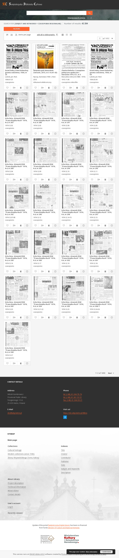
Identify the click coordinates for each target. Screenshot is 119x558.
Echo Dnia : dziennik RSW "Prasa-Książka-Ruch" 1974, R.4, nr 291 (73, 120)
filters (16, 29)
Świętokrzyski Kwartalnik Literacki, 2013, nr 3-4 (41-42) (45, 71)
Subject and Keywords (70, 469)
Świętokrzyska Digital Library (59, 525)
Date (63, 465)
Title (63, 450)
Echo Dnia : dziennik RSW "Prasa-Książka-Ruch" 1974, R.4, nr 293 (44, 166)
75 (16, 35)
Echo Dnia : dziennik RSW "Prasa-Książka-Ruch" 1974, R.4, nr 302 (73, 258)
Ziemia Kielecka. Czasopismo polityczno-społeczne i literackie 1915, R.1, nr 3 (73, 72)
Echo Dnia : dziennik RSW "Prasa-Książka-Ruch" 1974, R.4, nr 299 (16, 258)
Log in (10, 507)
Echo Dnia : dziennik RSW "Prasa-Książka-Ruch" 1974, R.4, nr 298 (73, 212)
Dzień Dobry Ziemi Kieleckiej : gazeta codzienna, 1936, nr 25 (17, 72)
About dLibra (13, 490)
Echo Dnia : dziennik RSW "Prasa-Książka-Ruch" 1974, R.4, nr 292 (16, 212)
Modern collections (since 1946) (21, 454)
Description (66, 472)
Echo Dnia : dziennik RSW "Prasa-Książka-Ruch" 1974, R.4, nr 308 (16, 350)
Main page (12, 440)
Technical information (17, 487)
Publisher (65, 461)
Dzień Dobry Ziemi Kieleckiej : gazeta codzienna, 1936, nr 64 (101, 72)
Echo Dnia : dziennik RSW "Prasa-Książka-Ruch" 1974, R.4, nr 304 (44, 304)
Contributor (66, 457)
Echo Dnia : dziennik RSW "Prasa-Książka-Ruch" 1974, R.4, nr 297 (101, 212)
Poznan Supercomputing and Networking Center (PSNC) (83, 554)
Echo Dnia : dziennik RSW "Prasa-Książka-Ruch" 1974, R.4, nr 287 (16, 120)
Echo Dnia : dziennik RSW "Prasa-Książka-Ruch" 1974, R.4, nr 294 (73, 166)
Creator (64, 454)
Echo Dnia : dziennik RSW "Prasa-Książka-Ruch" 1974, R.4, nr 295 (101, 166)
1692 (107, 38)
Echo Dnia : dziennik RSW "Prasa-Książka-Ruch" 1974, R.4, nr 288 (44, 120)
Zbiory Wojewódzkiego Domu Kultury (23, 457)
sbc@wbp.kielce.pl (14, 413)
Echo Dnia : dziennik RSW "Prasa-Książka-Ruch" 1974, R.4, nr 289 (16, 166)
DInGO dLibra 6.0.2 (37, 554)
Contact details (14, 494)
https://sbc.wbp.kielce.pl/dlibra (75, 413)
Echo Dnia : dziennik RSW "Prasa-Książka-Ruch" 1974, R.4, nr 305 (73, 304)
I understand (106, 552)
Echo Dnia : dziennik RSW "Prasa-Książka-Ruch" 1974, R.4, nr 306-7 (101, 304)
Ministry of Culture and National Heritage (64, 528)
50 (12, 35)
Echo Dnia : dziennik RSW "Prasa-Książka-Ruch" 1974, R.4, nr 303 (16, 304)
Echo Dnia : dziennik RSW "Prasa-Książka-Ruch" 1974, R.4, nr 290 (101, 120)
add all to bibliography (47, 34)
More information (91, 552)
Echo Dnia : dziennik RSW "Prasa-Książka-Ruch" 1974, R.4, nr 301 (101, 258)
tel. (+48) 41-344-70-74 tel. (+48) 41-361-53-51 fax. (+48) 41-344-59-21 (72, 397)
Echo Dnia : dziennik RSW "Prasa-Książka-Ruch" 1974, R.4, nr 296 (44, 212)
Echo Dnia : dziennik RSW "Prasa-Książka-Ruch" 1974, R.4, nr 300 (44, 258)
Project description (16, 483)
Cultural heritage (14, 450)
